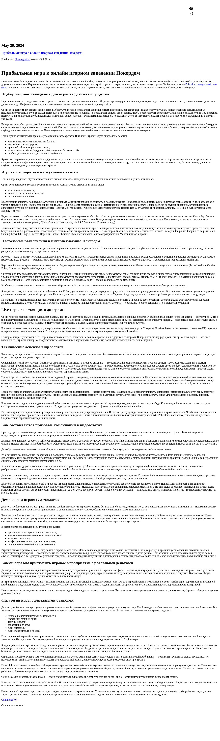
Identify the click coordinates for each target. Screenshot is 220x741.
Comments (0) (9, 699)
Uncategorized (22, 59)
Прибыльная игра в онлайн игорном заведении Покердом (41, 52)
